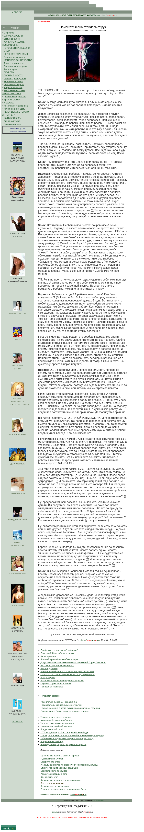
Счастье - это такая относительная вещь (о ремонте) (67, 674)
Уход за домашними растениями (57, 723)
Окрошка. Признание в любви (55, 683)
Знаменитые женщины (15, 66)
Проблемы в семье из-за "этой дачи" (59, 650)
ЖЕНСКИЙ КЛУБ (12, 118)
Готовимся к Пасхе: (50, 696)
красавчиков (19, 57)
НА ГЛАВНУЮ (16, 12)
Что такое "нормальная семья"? (57, 665)
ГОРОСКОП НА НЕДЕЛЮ (17, 48)
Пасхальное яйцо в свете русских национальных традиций (70, 708)
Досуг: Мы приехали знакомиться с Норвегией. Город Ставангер (73, 662)
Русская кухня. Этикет (51, 758)
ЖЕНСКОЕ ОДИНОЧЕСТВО (18, 60)
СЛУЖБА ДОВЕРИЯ (14, 35)
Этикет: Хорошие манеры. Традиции (59, 768)
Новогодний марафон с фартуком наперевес (63, 744)
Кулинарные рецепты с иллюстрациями (60, 780)
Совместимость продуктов (53, 771)
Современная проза (14, 84)
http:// (84, 640)
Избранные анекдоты (15, 109)
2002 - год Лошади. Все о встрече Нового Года (64, 732)
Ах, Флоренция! (48, 656)
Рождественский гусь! (51, 729)
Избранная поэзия (13, 87)
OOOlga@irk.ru (98, 800)
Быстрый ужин (47, 677)
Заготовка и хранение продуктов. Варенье (62, 680)
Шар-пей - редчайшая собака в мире (59, 659)
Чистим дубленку (49, 668)
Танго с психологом (14, 63)
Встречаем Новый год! (51, 741)
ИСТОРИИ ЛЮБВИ (13, 81)
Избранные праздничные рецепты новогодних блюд (66, 738)
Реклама (54, 812)
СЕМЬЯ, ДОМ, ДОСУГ (15, 78)
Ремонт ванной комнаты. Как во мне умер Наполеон (67, 671)
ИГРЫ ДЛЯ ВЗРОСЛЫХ (16, 54)
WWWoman (96, 15)
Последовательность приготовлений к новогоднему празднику (72, 735)
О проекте (9, 32)
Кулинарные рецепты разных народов (59, 755)
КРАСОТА (9, 102)
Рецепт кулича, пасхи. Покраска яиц (58, 702)
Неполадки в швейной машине (56, 726)
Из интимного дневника (16, 105)
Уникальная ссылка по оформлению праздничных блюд (68, 765)
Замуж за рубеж (12, 39)
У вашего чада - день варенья (55, 717)
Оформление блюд (50, 761)
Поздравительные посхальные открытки (61, 705)
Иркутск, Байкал (12, 99)
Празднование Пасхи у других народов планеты (65, 711)
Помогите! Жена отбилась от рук (57, 653)
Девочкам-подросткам (15, 96)
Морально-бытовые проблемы (56, 720)
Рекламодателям (12, 124)
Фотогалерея (10, 69)
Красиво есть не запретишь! (54, 786)
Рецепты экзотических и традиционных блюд (63, 789)
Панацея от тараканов (51, 686)
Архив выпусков (12, 121)
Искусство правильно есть (53, 774)
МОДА (7, 51)
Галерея (8, 57)
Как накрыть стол (49, 777)
